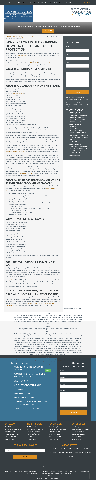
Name (68, 46)
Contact (51, 456)
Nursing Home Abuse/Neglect (27, 392)
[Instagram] (84, 3)
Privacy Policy (44, 456)
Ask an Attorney (35, 456)
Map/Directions (10, 422)
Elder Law (73, 128)
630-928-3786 (58, 417)
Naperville (61, 435)
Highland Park (77, 431)
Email (68, 62)
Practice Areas (44, 3)
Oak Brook (69, 435)
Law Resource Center (66, 456)
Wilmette (88, 435)
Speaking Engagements (85, 454)
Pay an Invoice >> (41, 466)
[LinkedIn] (48, 450)
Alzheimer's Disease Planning (27, 368)
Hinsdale (85, 431)
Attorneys (26, 454)
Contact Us (69, 3)
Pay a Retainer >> (54, 466)
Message (69, 70)
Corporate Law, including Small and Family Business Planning (78, 137)
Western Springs (78, 435)
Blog (71, 454)
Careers (76, 454)
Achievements (33, 454)
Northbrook (44, 459)
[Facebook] (53, 450)
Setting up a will (22, 55)
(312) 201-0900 (83, 14)
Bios (32, 3)
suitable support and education (15, 143)
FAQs (40, 454)
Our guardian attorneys (25, 165)
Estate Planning (75, 122)
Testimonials (46, 454)
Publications (60, 454)
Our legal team (10, 263)
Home (9, 3)
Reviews (53, 454)
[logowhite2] (18, 13)
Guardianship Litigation (78, 146)
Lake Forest (53, 435)
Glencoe (68, 431)
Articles (66, 454)
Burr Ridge (55, 431)
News (57, 3)
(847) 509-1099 (36, 417)
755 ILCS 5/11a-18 (18, 93)
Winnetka (70, 439)
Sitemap (57, 456)
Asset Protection (75, 131)
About (21, 3)
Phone (68, 54)
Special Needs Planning (77, 133)
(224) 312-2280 (80, 417)
